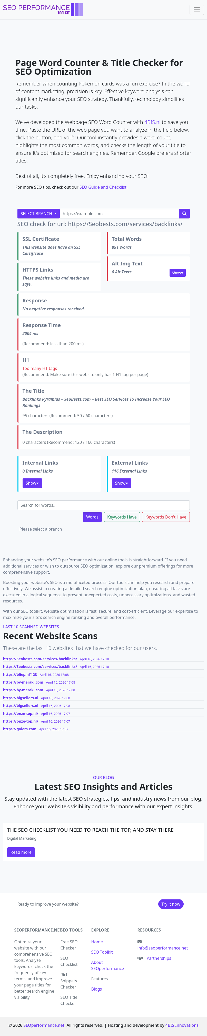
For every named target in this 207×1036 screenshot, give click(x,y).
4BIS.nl (152, 122)
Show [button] (177, 272)
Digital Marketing (21, 838)
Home (97, 942)
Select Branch (37, 213)
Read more (21, 852)
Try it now (171, 904)
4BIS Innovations (182, 1025)
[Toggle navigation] (197, 10)
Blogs (96, 989)
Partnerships (159, 958)
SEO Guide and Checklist (103, 187)
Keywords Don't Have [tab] (165, 517)
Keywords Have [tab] (122, 517)
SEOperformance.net (43, 1025)
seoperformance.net (38, 930)
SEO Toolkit (102, 952)
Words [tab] (92, 517)
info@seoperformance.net (162, 948)
